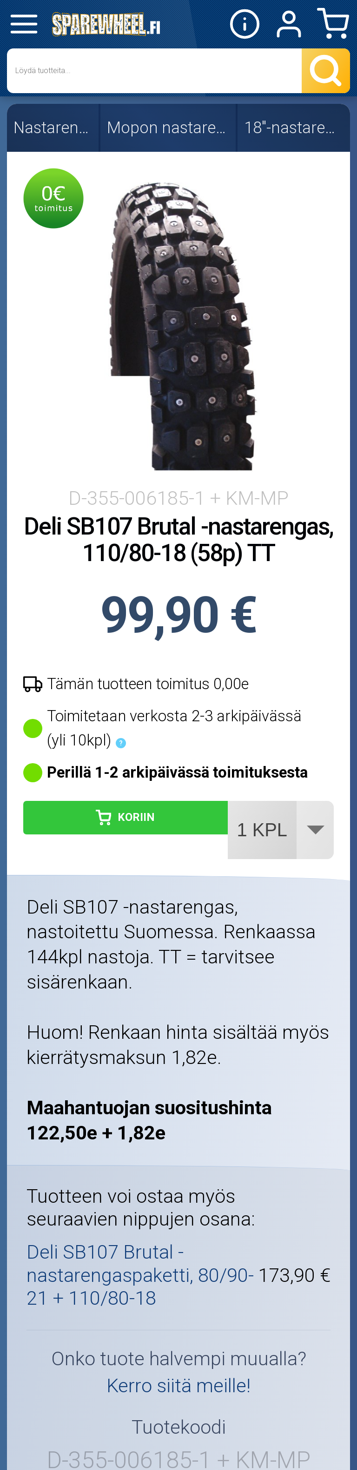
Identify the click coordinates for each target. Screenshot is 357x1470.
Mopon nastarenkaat (169, 127)
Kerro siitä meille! (178, 1386)
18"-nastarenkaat (294, 127)
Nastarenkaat (53, 127)
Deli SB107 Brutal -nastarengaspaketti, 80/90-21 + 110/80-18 (140, 1275)
